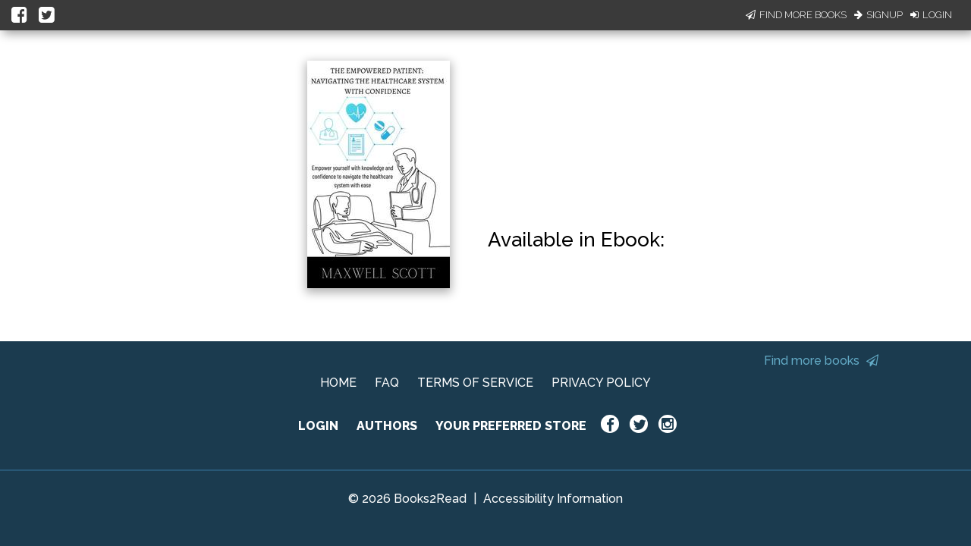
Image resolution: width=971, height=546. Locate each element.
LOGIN (318, 426)
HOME (338, 382)
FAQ (387, 382)
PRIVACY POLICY (601, 382)
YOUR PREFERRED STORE (510, 426)
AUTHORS (387, 426)
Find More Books (796, 14)
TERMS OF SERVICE (475, 382)
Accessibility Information (553, 498)
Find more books (821, 360)
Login (931, 14)
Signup (878, 14)
